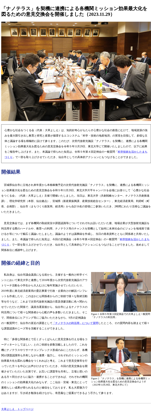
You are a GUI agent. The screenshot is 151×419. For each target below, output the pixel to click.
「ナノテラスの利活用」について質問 (75, 323)
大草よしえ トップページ (17, 409)
